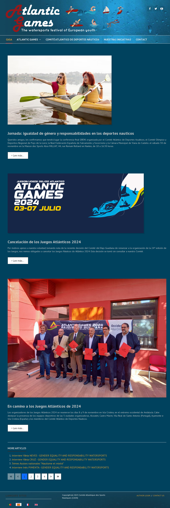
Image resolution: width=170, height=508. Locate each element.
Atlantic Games (27, 39)
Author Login (143, 495)
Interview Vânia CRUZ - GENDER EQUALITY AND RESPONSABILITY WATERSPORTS (59, 459)
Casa (9, 39)
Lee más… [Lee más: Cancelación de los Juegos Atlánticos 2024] (17, 260)
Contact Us (158, 495)
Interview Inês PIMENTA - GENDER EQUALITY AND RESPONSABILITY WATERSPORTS (60, 467)
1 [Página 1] (24, 476)
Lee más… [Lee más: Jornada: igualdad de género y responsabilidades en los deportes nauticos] (17, 155)
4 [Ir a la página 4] (44, 476)
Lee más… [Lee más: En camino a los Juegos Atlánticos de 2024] (17, 428)
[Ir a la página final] (58, 476)
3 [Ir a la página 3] (38, 476)
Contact (141, 39)
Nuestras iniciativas (117, 39)
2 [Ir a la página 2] (31, 476)
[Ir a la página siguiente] (51, 476)
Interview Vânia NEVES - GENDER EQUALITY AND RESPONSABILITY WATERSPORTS (59, 455)
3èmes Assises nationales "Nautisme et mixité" (38, 463)
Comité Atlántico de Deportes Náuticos (72, 39)
